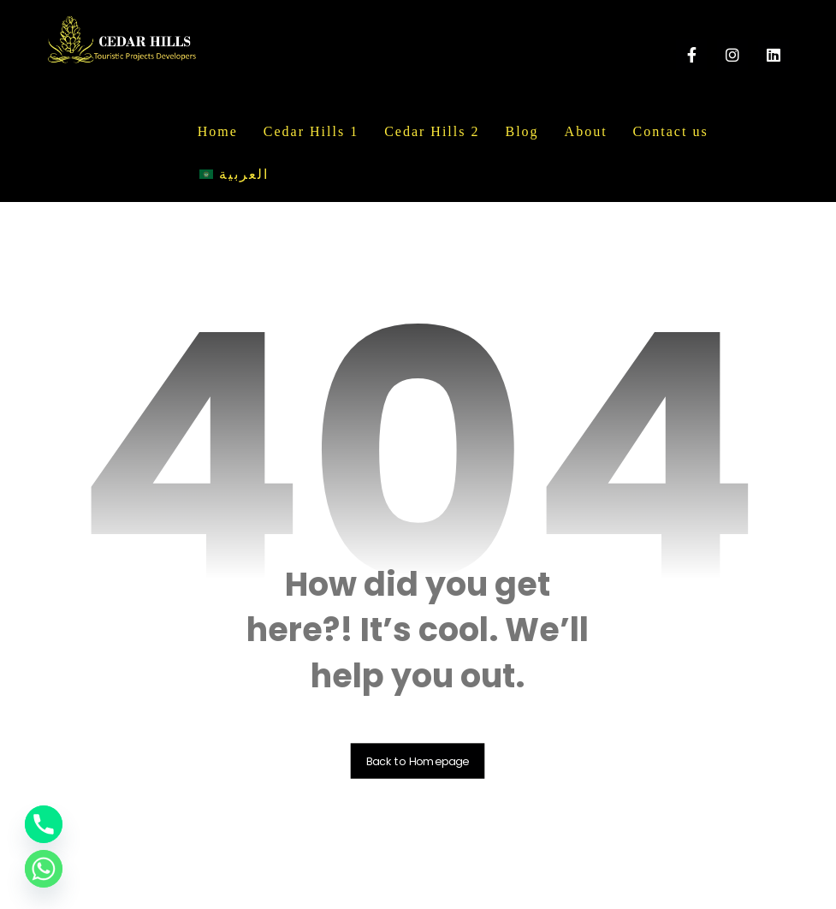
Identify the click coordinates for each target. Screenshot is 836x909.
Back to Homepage (418, 761)
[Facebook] (691, 54)
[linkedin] (773, 54)
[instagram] (732, 54)
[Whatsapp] (43, 869)
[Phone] (43, 824)
